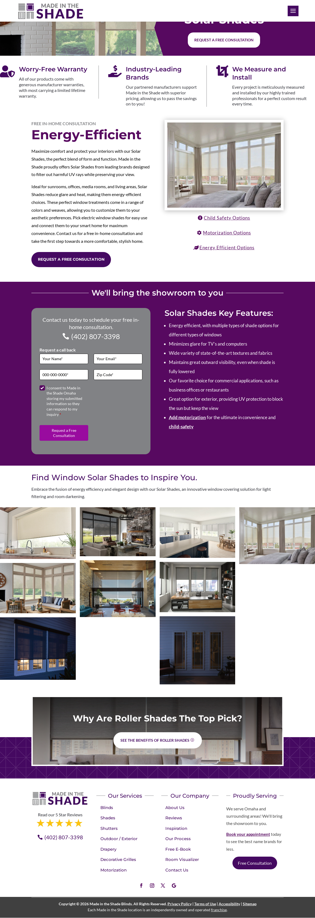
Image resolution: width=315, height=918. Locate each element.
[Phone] (64, 374)
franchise (219, 909)
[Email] (118, 359)
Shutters (109, 828)
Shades (107, 817)
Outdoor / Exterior (118, 838)
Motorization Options (227, 233)
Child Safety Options (227, 218)
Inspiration (176, 828)
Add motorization (187, 417)
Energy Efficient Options (226, 247)
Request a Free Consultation (71, 259)
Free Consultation (255, 863)
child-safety (181, 426)
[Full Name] (64, 359)
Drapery (108, 849)
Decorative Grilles (118, 859)
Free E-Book (178, 849)
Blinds (106, 807)
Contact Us (176, 870)
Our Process (178, 838)
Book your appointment (248, 834)
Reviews (173, 817)
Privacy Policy (180, 904)
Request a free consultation (224, 40)
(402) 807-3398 (95, 336)
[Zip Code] (118, 374)
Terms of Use (205, 904)
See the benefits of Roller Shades (154, 740)
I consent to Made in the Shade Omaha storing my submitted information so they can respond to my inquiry (64, 401)
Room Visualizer (182, 859)
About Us (175, 807)
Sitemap (250, 904)
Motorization (113, 870)
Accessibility (229, 904)
